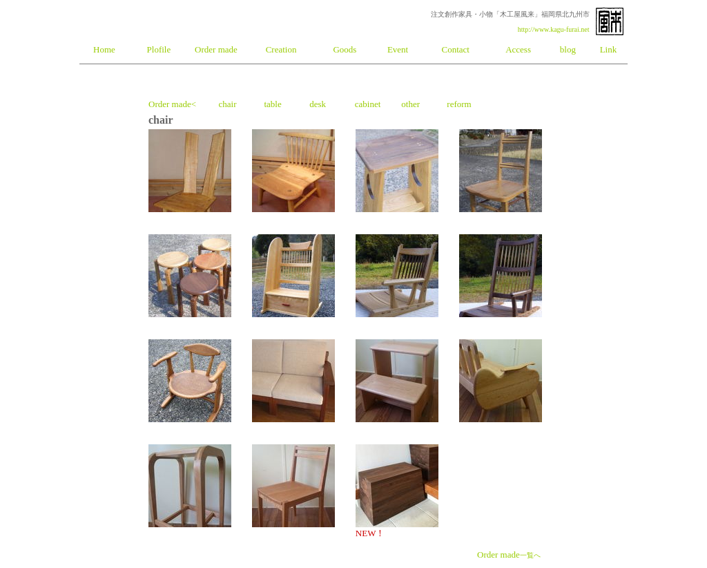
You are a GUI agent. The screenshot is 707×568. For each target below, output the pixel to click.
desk (317, 104)
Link (608, 49)
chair (227, 104)
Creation (281, 49)
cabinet (368, 104)
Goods (344, 49)
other (410, 104)
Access (518, 49)
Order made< (172, 104)
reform (459, 104)
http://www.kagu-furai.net (554, 29)
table (272, 104)
